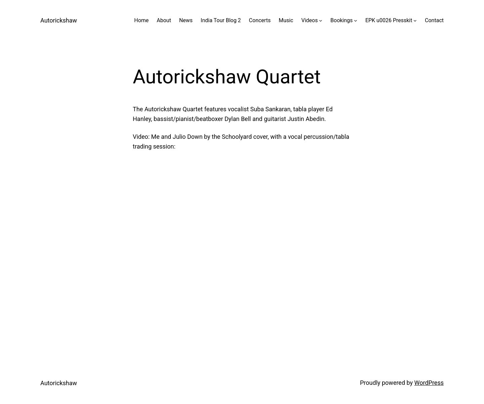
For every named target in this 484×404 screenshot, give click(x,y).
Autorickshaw (58, 20)
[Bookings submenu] (355, 20)
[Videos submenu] (320, 20)
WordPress (429, 382)
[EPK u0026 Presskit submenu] (415, 20)
